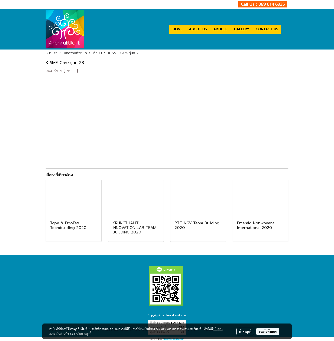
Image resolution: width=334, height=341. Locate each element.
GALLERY (241, 29)
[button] (285, 29)
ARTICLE (220, 29)
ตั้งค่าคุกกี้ (245, 331)
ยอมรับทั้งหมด (268, 331)
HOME (177, 29)
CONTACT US (267, 29)
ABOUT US (198, 29)
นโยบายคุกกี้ (83, 333)
